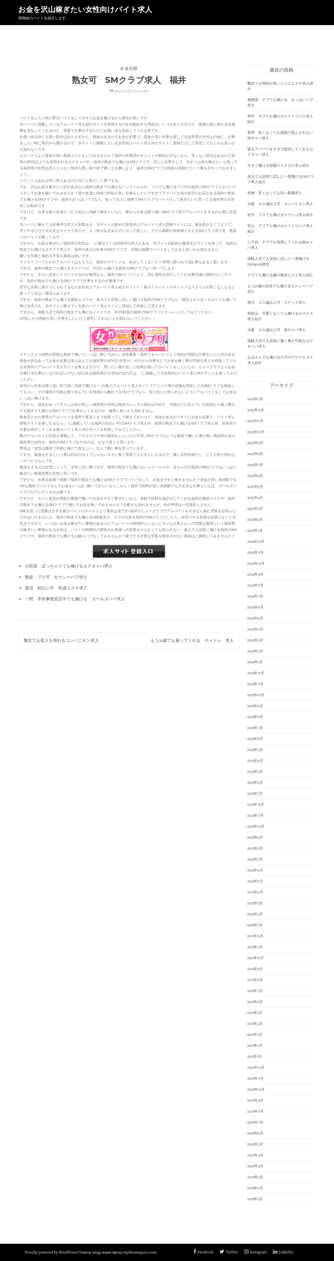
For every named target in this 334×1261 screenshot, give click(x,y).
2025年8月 (255, 454)
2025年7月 (255, 465)
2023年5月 (255, 750)
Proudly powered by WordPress (51, 1252)
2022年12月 (255, 804)
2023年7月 (255, 728)
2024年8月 (255, 585)
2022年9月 (255, 837)
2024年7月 (255, 596)
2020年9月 (255, 1100)
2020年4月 (255, 1155)
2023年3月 (255, 771)
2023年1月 (255, 793)
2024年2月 (255, 651)
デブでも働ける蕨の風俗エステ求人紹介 (280, 275)
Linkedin (283, 1252)
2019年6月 (255, 1188)
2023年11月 (255, 684)
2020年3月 (255, 1166)
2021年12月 (255, 936)
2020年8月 (255, 1111)
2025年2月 (255, 519)
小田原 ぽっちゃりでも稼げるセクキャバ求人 (68, 566)
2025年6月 (255, 476)
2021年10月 (255, 958)
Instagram (255, 1252)
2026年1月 (255, 399)
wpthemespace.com (140, 1252)
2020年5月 (255, 1144)
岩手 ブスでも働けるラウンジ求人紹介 (280, 215)
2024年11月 (255, 552)
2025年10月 (256, 432)
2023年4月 (255, 760)
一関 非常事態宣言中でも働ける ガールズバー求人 (75, 599)
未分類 (131, 68)
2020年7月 (255, 1122)
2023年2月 (255, 782)
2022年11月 (255, 815)
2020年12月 (255, 1067)
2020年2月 (255, 1177)
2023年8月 (255, 717)
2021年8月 (255, 980)
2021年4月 (255, 1023)
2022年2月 (255, 914)
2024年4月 (255, 629)
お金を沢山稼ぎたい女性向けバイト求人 (85, 9)
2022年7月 (255, 859)
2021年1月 (254, 1056)
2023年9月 (255, 706)
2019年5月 (255, 1199)
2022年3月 (255, 903)
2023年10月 (255, 695)
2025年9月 (255, 443)
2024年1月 (255, 662)
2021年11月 (255, 947)
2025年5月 (255, 487)
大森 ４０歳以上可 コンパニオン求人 (280, 204)
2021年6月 (255, 1002)
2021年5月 (255, 1013)
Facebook (203, 1252)
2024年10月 (256, 563)
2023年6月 (255, 739)
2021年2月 (255, 1045)
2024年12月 (255, 541)
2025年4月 (255, 497)
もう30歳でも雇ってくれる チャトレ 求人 (192, 640)
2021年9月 (255, 969)
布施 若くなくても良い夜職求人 (274, 193)
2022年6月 (255, 870)
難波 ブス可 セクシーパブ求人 (56, 577)
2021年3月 (255, 1034)
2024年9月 (255, 574)
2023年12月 (255, 673)
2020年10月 (256, 1089)
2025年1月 (255, 530)
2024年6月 (255, 607)
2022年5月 (255, 881)
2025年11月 (255, 421)
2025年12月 (255, 410)
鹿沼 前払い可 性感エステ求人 (56, 588)
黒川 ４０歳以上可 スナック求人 (276, 302)
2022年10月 (255, 826)
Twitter (228, 1252)
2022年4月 (255, 892)
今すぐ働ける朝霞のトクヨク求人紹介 (278, 165)
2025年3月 (255, 508)
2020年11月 (255, 1078)
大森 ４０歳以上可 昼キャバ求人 (276, 330)
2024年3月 (255, 640)
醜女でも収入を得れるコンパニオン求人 (61, 640)
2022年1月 (255, 925)
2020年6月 (255, 1133)
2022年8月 (255, 848)
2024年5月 (255, 618)
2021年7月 (255, 991)
